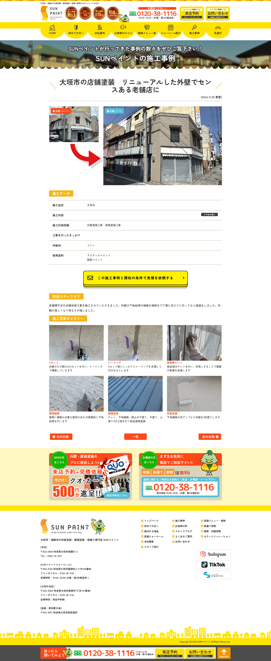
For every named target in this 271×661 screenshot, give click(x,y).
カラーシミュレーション (217, 536)
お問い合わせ (182, 541)
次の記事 (62, 436)
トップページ (151, 520)
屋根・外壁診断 (212, 531)
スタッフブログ (183, 531)
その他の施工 (209, 214)
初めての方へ (76, 33)
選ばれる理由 (151, 531)
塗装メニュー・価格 (215, 520)
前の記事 (208, 436)
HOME (52, 33)
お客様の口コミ (123, 33)
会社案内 (100, 33)
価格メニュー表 (147, 33)
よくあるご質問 (183, 536)
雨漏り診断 (210, 526)
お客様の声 (181, 526)
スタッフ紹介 (151, 546)
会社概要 (149, 541)
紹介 (171, 33)
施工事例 (194, 33)
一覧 (135, 436)
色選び (218, 33)
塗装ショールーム (153, 536)
